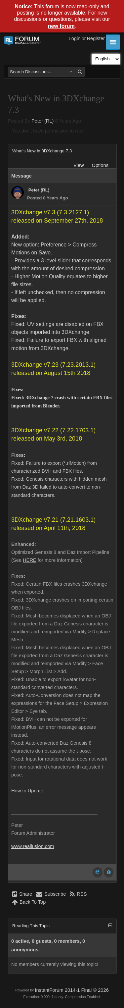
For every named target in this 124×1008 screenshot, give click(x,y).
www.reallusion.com (32, 846)
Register (96, 38)
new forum (61, 26)
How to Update (27, 790)
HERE (29, 560)
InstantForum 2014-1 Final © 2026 (71, 990)
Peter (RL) (42, 121)
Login (75, 38)
